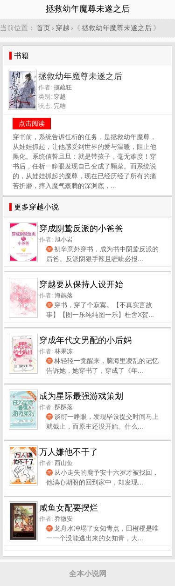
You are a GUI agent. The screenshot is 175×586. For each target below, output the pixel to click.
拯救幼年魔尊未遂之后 (117, 28)
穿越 (63, 28)
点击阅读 (32, 123)
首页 (43, 28)
